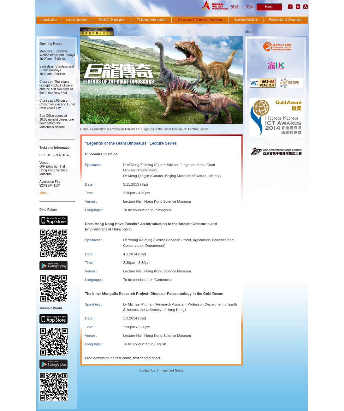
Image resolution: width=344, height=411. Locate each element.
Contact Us (147, 370)
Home (269, 7)
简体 (249, 7)
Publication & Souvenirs (285, 19)
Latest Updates (76, 19)
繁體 (235, 7)
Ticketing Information (151, 19)
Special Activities (246, 19)
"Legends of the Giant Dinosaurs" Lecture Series (175, 129)
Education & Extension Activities (200, 19)
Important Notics (172, 370)
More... (44, 193)
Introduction (49, 19)
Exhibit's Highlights (112, 19)
